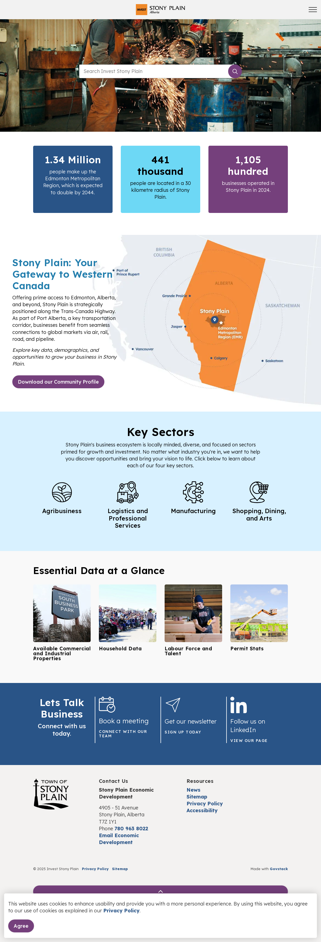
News (193, 790)
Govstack (279, 869)
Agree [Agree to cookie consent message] (21, 926)
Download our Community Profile (58, 382)
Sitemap (197, 797)
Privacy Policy (121, 910)
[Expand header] (313, 9)
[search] (159, 71)
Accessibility (202, 810)
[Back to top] (160, 891)
